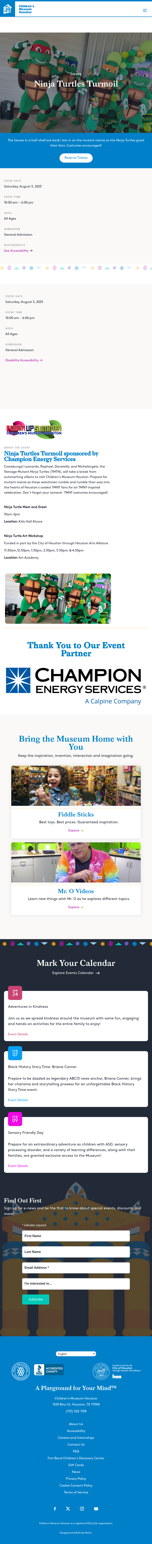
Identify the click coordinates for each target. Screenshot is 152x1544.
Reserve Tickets (76, 157)
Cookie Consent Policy (76, 1485)
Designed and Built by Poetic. (76, 1533)
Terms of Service (76, 1492)
